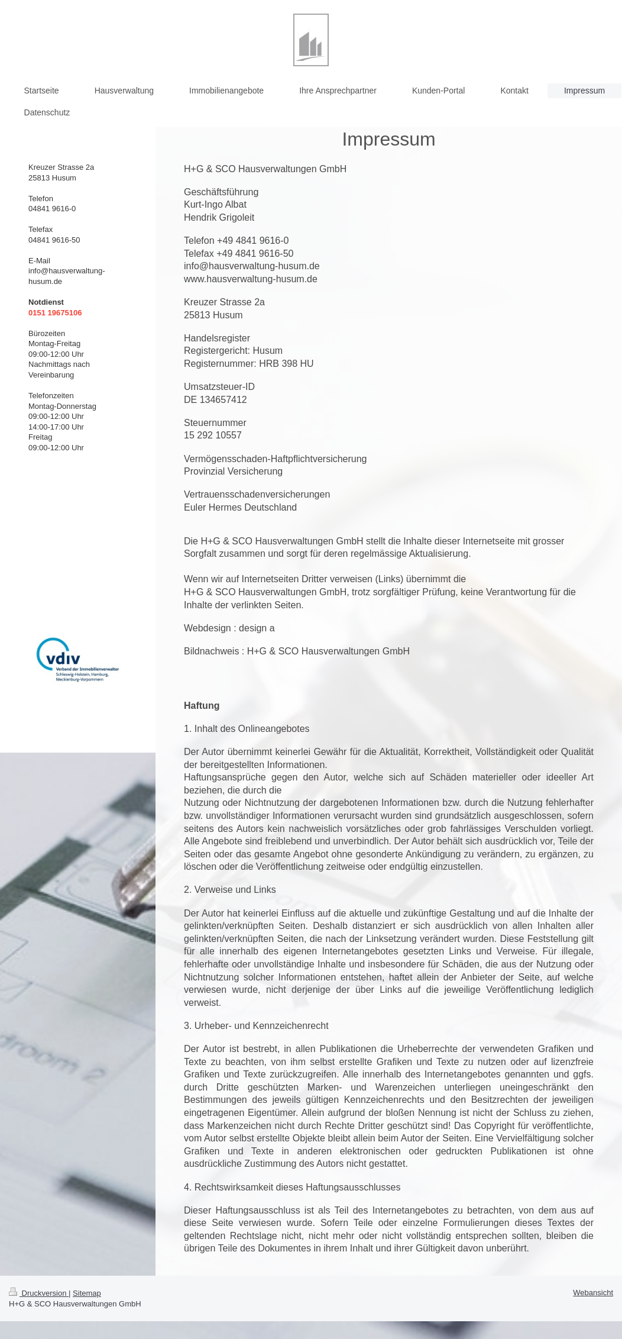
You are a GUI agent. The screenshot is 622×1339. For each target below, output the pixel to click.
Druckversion (39, 1293)
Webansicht (593, 1292)
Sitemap (87, 1293)
